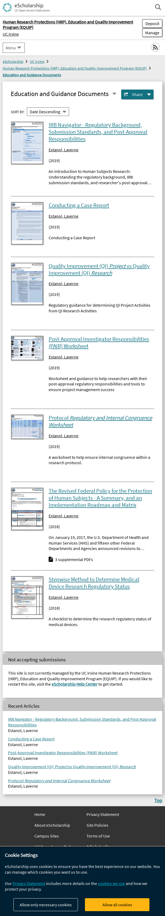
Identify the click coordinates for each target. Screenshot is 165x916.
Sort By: (17, 112)
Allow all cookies (117, 904)
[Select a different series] (114, 94)
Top (158, 800)
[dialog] (82, 881)
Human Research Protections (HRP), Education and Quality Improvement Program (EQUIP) (75, 68)
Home (39, 814)
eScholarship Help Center (75, 684)
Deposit (152, 23)
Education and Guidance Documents (32, 75)
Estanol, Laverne (63, 149)
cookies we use (111, 883)
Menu (11, 47)
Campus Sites (46, 836)
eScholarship (13, 61)
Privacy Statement (103, 814)
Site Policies (97, 825)
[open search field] (158, 7)
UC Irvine (11, 34)
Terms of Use (98, 836)
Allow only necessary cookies (46, 904)
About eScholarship (52, 825)
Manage (150, 32)
